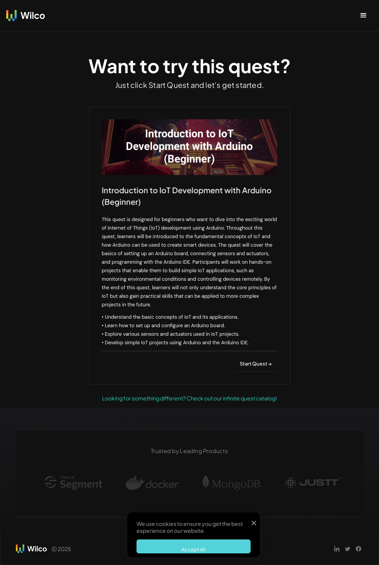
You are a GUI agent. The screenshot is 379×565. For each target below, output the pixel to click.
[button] (363, 15)
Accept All (193, 549)
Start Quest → (256, 364)
